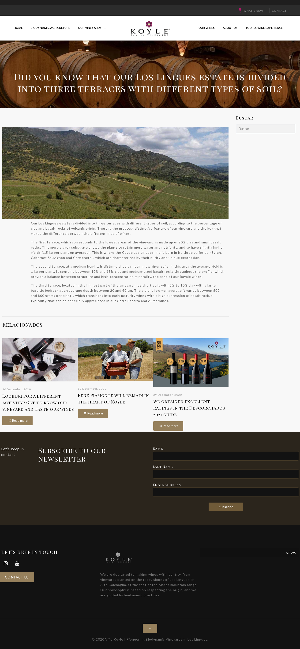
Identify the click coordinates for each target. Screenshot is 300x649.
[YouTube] (17, 563)
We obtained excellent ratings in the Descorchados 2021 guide (189, 408)
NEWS (291, 553)
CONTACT (279, 10)
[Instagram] (6, 563)
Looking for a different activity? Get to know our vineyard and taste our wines (38, 402)
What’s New (253, 10)
